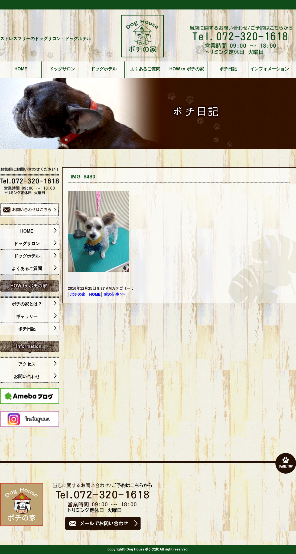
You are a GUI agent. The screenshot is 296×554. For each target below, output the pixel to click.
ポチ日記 (228, 69)
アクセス (37, 364)
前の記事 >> (114, 294)
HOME (20, 69)
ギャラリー (36, 316)
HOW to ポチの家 (187, 69)
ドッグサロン (62, 69)
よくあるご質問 (145, 69)
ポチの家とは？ (34, 304)
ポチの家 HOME (85, 294)
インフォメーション (269, 69)
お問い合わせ (35, 376)
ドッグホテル (104, 69)
